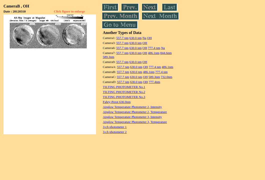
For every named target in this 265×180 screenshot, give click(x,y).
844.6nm (166, 53)
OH (149, 38)
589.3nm (108, 57)
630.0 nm (135, 38)
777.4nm (154, 82)
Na (144, 38)
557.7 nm (122, 38)
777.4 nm (154, 48)
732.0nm (166, 77)
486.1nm (154, 53)
